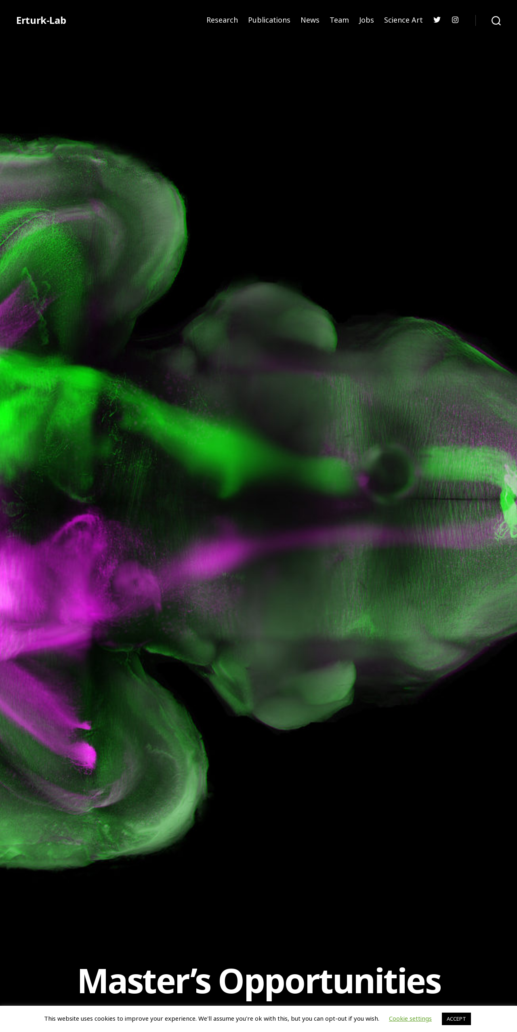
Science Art (403, 20)
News (310, 20)
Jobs (366, 20)
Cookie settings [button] (410, 1018)
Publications (269, 20)
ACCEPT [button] (456, 1018)
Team (339, 20)
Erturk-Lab (41, 20)
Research (222, 20)
